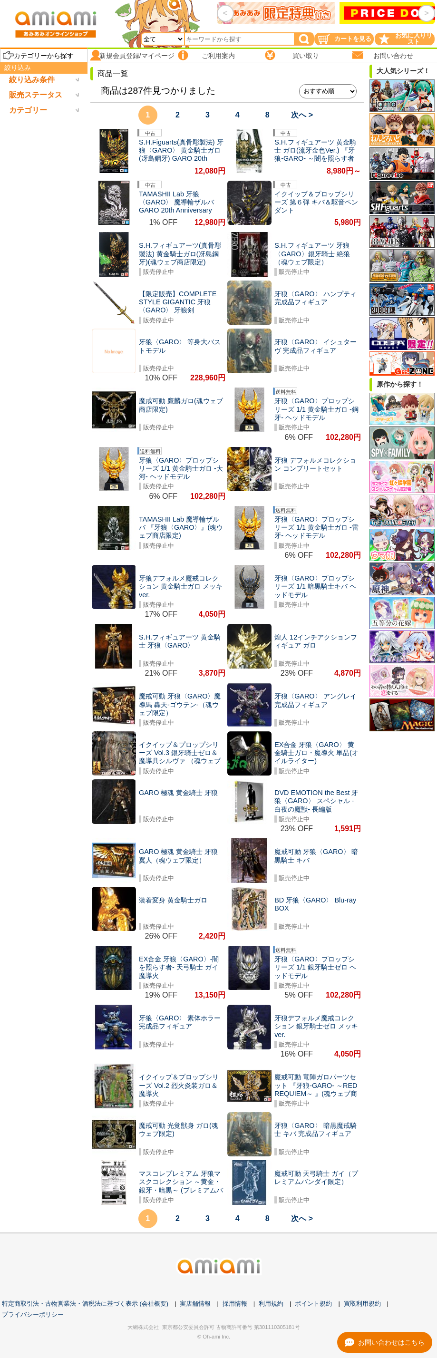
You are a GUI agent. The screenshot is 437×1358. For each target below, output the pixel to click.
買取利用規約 (362, 1303)
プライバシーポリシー (33, 1314)
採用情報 (235, 1303)
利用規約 (271, 1303)
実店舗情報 (195, 1303)
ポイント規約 (313, 1303)
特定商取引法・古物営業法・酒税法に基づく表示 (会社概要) (85, 1303)
